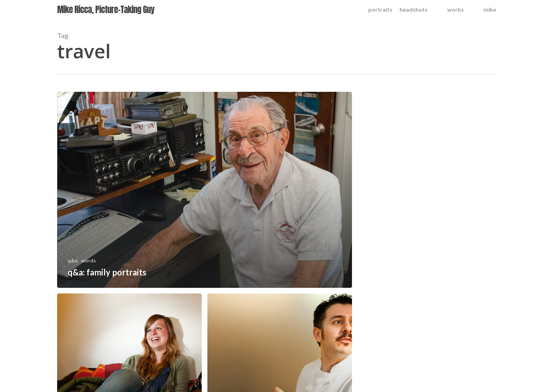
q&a (73, 260)
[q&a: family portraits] (204, 190)
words (88, 260)
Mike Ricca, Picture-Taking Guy (105, 9)
